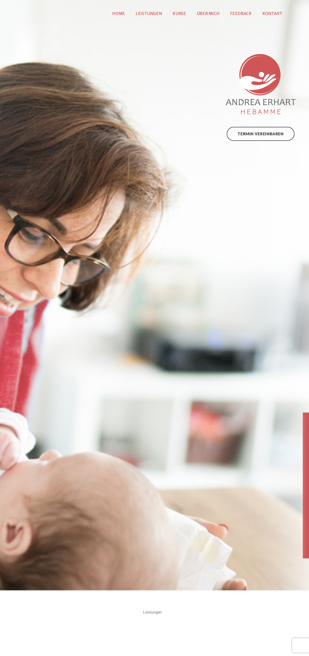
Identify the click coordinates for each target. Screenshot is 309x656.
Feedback (241, 13)
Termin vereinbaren (261, 133)
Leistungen (149, 13)
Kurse (179, 13)
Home (118, 13)
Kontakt (272, 13)
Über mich (208, 13)
